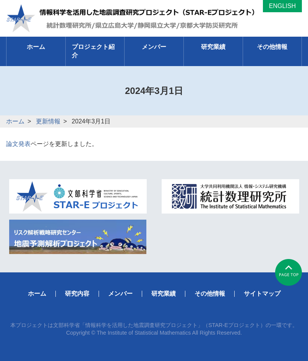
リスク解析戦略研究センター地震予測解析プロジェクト (78, 237)
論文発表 (18, 144)
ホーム (15, 121)
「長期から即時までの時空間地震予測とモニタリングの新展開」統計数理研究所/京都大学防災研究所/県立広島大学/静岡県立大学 (134, 18)
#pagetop (288, 272)
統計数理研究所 (230, 196)
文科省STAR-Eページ (78, 196)
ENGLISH (282, 6)
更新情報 (48, 121)
